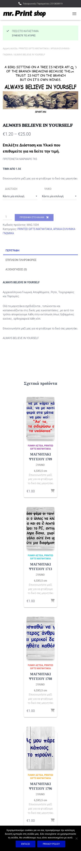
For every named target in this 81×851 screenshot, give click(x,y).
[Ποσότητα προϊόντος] (7, 217)
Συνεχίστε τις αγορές (24, 35)
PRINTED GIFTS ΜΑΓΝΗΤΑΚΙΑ (34, 48)
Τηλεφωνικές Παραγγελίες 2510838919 (43, 3)
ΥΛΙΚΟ (47, 188)
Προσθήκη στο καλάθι (32, 217)
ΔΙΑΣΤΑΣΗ (11, 188)
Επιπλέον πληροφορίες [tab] (21, 259)
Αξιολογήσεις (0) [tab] (16, 269)
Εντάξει (25, 844)
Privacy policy (51, 844)
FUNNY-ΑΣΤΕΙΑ (35, 445)
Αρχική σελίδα (10, 48)
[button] (72, 68)
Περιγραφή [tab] (12, 250)
